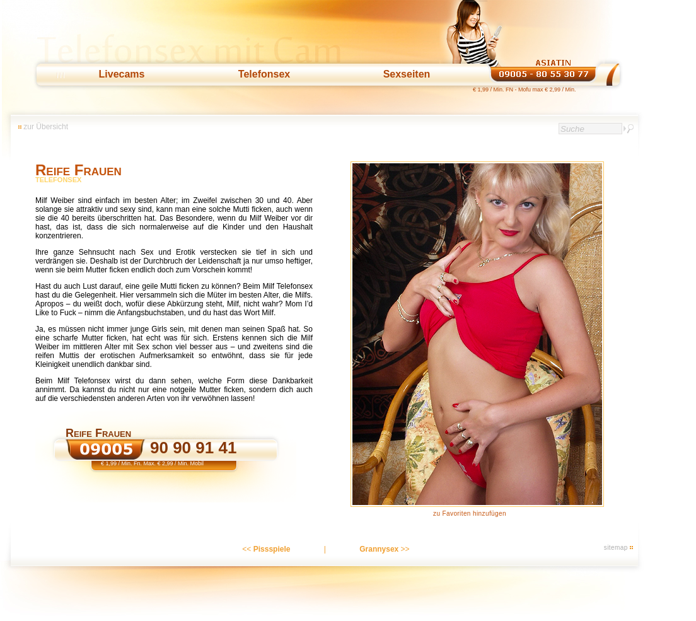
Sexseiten (407, 74)
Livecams (122, 74)
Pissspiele (272, 549)
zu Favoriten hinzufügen (469, 513)
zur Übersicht (45, 126)
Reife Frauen (78, 169)
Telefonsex (264, 74)
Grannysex (378, 549)
